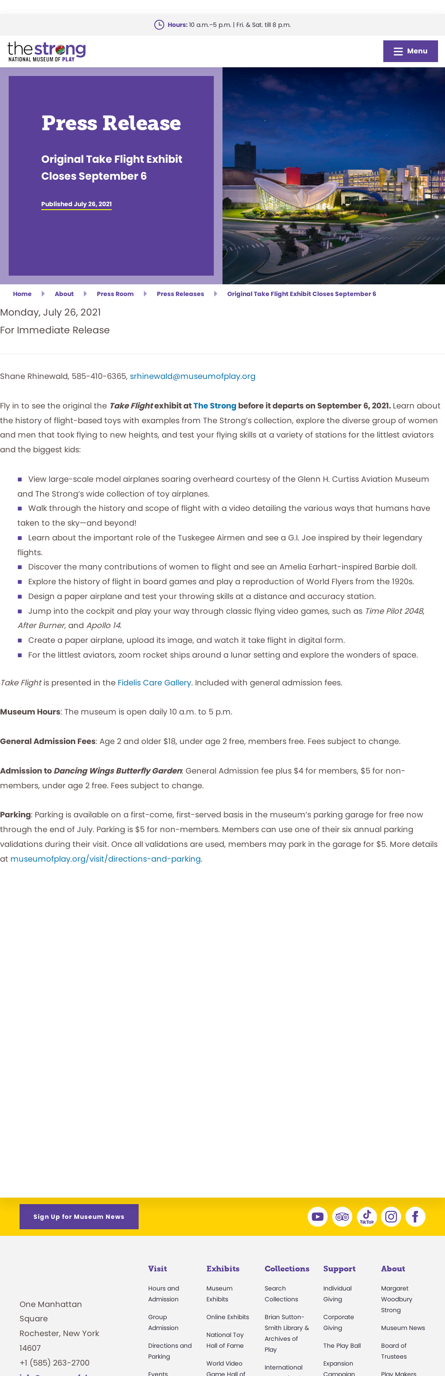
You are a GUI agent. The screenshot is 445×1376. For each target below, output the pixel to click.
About (393, 1269)
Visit (157, 1269)
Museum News (403, 1327)
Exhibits (222, 1269)
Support (339, 1269)
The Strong (214, 405)
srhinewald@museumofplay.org (193, 376)
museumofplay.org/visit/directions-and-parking (105, 858)
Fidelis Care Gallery (154, 682)
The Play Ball (342, 1345)
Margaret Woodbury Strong (396, 1299)
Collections (287, 1269)
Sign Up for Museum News (79, 1216)
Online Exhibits (227, 1317)
